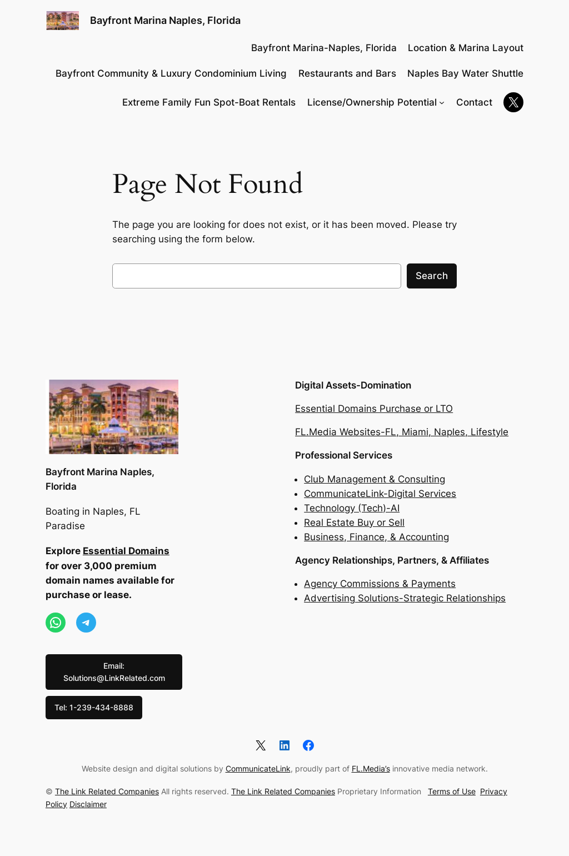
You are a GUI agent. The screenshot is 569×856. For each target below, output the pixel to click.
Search (432, 275)
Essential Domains (126, 550)
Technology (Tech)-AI (352, 508)
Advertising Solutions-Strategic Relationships (405, 598)
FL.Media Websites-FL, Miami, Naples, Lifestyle (401, 431)
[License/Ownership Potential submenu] (442, 102)
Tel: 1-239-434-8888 (93, 707)
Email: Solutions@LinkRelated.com (114, 672)
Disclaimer (88, 804)
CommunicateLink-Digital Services (380, 493)
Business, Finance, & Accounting (376, 537)
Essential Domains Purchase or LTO (374, 408)
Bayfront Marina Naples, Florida (165, 20)
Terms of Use (452, 791)
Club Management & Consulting (374, 479)
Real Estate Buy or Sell (354, 522)
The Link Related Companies (107, 791)
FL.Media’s (371, 768)
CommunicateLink (258, 768)
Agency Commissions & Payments (380, 583)
